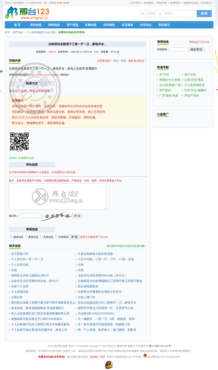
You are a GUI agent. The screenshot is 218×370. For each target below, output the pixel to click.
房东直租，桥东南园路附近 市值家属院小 (37, 308)
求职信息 (36, 25)
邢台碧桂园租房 (88, 286)
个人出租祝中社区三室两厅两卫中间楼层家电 (40, 324)
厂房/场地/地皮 (168, 95)
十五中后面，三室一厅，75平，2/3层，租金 (106, 259)
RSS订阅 (50, 32)
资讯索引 (164, 25)
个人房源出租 (20, 291)
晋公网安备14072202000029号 (161, 356)
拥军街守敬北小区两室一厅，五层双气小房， (107, 308)
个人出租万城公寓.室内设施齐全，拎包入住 (39, 329)
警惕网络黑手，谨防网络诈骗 (45, 123)
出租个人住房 (20, 286)
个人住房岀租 (20, 264)
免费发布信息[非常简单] (71, 32)
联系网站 (149, 2)
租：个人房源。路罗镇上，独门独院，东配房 (107, 329)
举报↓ (124, 60)
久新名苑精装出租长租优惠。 (97, 253)
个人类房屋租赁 (35, 32)
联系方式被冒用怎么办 (119, 356)
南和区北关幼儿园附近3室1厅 (30, 275)
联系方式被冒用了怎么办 (94, 237)
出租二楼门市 (86, 297)
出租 (81, 264)
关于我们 (137, 356)
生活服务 (127, 25)
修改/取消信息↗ (137, 60)
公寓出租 (17, 297)
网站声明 (162, 2)
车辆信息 (91, 25)
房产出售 (190, 74)
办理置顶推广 (104, 60)
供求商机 (109, 25)
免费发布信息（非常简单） (198, 2)
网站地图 (63, 346)
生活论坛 (146, 25)
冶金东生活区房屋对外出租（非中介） (102, 275)
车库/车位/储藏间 (195, 90)
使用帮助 (175, 2)
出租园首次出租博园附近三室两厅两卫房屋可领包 (110, 281)
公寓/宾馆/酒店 (193, 79)
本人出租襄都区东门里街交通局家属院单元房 (40, 313)
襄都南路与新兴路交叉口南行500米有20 (36, 319)
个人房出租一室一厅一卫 (27, 259)
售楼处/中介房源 (169, 79)
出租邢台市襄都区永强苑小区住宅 (100, 291)
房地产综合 (191, 95)
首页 (7, 32)
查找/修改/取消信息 (77, 356)
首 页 (17, 25)
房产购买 (165, 90)
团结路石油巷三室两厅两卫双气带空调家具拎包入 (43, 302)
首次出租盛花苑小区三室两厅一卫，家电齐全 (107, 302)
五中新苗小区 (20, 253)
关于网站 (136, 2)
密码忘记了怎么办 (199, 42)
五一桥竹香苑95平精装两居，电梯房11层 (104, 324)
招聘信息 (54, 25)
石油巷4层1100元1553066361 (96, 313)
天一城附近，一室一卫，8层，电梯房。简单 (106, 319)
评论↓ (116, 60)
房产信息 (72, 25)
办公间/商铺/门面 (170, 85)
